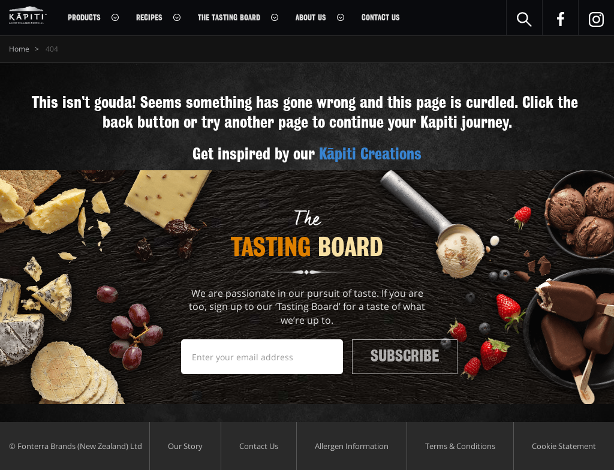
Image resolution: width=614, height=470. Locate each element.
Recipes (149, 17)
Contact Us (381, 17)
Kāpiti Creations (370, 154)
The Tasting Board (229, 17)
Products (84, 17)
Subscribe (405, 356)
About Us (311, 17)
